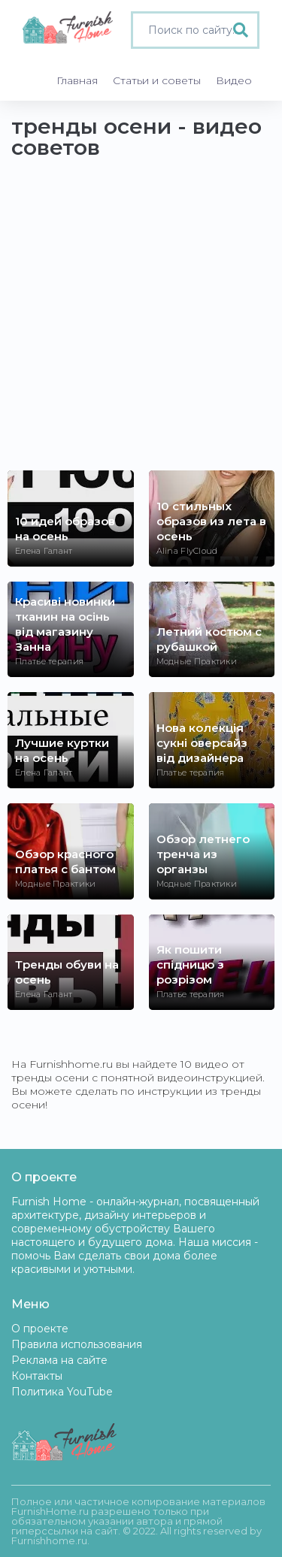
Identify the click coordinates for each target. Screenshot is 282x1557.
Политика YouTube (62, 1391)
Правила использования (76, 1344)
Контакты (36, 1376)
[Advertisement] (141, 322)
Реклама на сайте (59, 1360)
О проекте (39, 1328)
